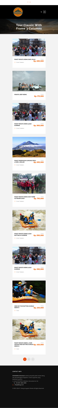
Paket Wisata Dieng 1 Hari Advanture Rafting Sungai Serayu (23, 344)
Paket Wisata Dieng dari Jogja (24, 59)
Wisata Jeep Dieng (20, 94)
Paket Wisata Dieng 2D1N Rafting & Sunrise (22, 234)
